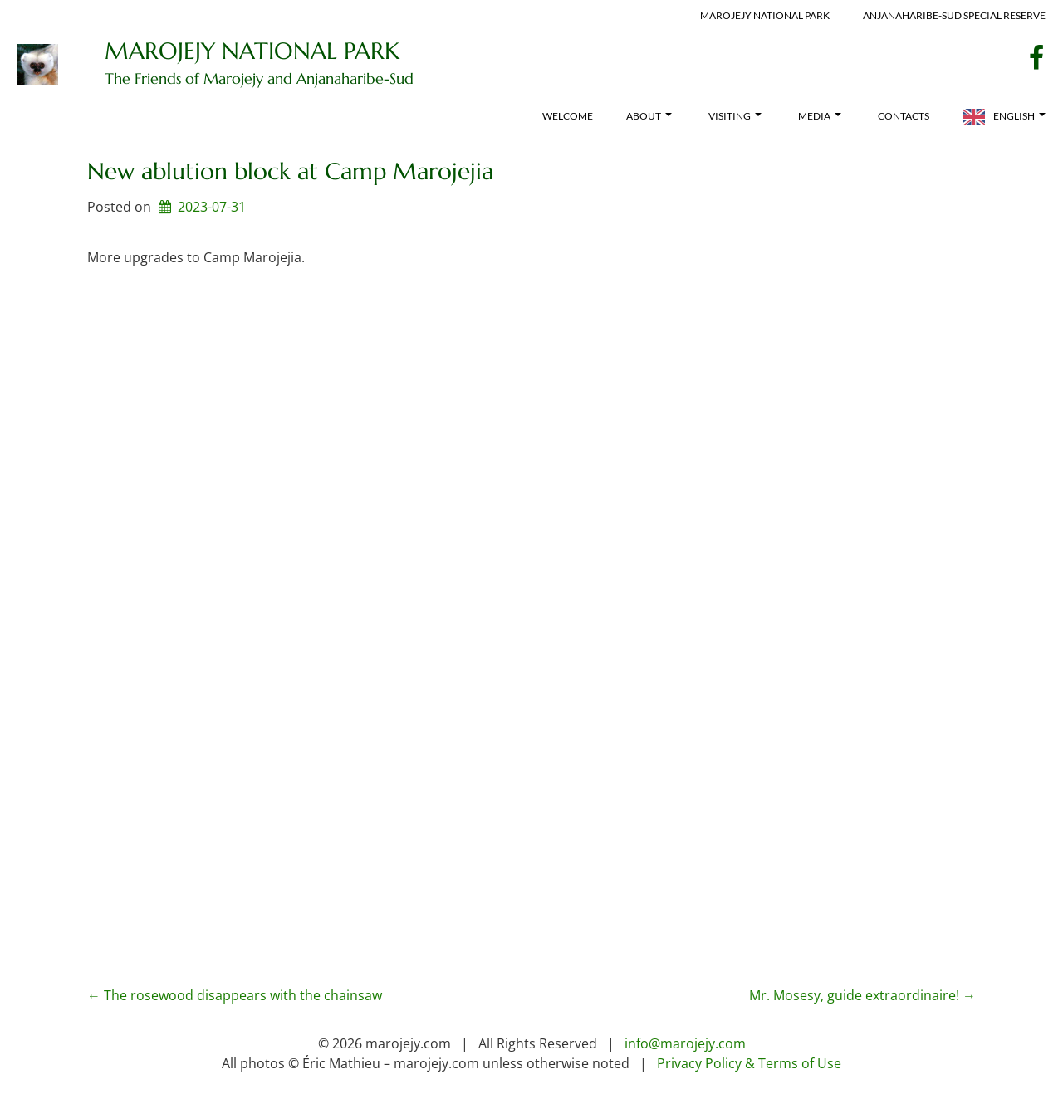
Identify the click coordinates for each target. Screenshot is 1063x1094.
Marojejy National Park (765, 15)
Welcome (567, 116)
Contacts (903, 116)
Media (819, 116)
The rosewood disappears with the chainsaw (234, 995)
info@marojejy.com (685, 1043)
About (649, 116)
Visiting (735, 116)
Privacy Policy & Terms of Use (749, 1063)
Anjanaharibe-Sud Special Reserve (954, 15)
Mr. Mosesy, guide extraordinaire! (862, 995)
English (1019, 116)
